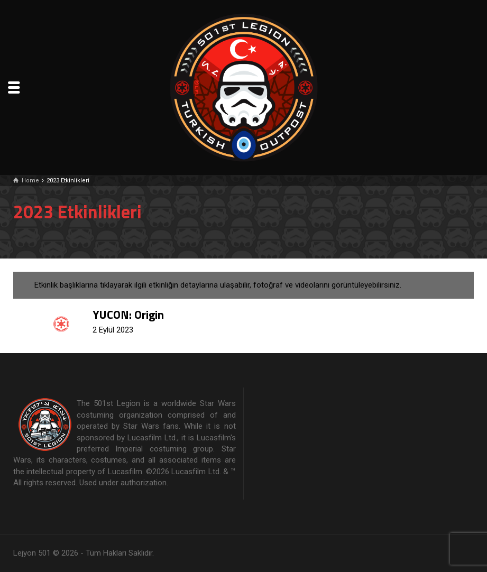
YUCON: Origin (128, 315)
